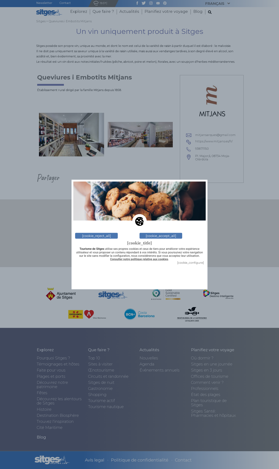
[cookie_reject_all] (96, 236)
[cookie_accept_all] (161, 236)
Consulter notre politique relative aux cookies (139, 259)
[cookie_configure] (190, 262)
